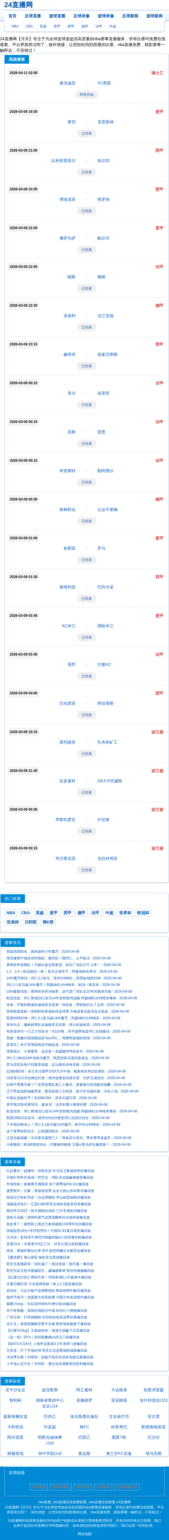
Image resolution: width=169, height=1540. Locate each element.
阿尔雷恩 (15, 1437)
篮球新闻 (154, 16)
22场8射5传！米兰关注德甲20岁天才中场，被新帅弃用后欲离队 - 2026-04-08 (66, 1071)
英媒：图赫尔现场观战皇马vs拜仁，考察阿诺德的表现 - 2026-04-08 (58, 1038)
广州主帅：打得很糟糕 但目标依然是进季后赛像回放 (46, 1317)
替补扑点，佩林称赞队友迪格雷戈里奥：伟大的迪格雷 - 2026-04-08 (58, 1025)
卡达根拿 (119, 1390)
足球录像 (81, 16)
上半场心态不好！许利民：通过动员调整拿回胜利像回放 (49, 1364)
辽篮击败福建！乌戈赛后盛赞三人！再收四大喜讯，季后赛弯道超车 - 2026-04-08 (69, 1138)
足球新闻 (130, 16)
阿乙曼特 (84, 1390)
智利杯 (15, 1400)
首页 (12, 16)
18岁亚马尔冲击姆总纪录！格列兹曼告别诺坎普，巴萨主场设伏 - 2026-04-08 (65, 1078)
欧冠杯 (143, 912)
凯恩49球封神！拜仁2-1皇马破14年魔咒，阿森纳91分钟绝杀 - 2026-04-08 (63, 1018)
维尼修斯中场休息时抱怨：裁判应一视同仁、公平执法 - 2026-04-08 (58, 958)
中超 (112, 26)
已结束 (86, 133)
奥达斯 (84, 1453)
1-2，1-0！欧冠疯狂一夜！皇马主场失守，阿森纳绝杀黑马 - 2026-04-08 (61, 971)
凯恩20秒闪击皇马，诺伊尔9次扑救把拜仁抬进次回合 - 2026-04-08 (58, 1118)
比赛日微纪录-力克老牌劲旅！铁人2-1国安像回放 (44, 1284)
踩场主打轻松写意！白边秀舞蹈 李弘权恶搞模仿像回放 (48, 1197)
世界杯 (125, 912)
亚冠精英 (119, 1400)
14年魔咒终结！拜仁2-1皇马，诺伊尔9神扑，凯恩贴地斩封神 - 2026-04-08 (63, 978)
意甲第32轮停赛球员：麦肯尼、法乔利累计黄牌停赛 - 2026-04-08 (57, 1105)
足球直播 (33, 16)
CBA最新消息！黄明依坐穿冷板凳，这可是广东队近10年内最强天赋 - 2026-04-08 (69, 991)
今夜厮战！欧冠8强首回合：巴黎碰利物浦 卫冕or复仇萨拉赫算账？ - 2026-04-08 (68, 1144)
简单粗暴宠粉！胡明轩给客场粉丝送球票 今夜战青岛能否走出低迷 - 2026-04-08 (67, 1011)
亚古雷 (154, 1416)
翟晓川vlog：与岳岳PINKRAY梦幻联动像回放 (41, 1304)
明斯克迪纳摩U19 (50, 1440)
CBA (29, 26)
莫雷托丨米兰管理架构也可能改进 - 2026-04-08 (42, 1045)
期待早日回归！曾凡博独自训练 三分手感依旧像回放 (46, 1211)
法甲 (98, 26)
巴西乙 (84, 1437)
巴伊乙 (50, 1416)
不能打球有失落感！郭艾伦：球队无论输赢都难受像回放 (49, 1177)
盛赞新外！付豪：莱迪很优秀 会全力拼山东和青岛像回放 (50, 1191)
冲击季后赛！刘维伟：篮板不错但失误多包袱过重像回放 (49, 1357)
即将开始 (87, 95)
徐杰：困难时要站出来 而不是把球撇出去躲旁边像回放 (48, 1251)
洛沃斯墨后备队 (84, 1416)
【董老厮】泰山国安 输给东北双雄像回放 (38, 1257)
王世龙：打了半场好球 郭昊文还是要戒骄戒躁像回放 (46, 1350)
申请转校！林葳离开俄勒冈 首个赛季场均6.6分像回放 (47, 1184)
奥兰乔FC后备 (119, 1453)
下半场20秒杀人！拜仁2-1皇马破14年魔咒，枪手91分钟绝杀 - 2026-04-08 (63, 1125)
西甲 (71, 26)
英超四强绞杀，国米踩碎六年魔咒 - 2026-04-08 (42, 952)
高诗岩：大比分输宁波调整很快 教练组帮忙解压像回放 (48, 1291)
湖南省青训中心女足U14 (50, 1403)
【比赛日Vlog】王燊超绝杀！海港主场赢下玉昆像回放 (48, 1331)
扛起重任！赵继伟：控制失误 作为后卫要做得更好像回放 (50, 1171)
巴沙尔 (154, 1437)
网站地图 (85, 1534)
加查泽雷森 (153, 1390)
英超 (43, 26)
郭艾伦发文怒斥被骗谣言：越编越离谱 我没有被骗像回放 (50, 1271)
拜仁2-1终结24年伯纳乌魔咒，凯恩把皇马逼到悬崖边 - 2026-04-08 (57, 1058)
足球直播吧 (61, 1487)
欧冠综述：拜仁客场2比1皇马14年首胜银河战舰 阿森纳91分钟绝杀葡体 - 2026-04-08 (71, 998)
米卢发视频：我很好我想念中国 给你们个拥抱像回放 (46, 1311)
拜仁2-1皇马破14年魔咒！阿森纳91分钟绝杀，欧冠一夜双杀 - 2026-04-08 (63, 985)
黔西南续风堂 (153, 1427)
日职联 (31, 922)
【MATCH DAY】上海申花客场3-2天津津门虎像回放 (46, 1344)
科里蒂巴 (119, 1427)
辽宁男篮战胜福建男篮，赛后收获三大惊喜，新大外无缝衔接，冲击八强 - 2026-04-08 (72, 1091)
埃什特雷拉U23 (154, 1400)
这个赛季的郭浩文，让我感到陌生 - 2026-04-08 (42, 1131)
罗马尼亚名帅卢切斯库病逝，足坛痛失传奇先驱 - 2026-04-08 (53, 1065)
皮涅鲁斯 (50, 1390)
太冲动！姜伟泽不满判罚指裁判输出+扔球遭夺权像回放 (49, 1237)
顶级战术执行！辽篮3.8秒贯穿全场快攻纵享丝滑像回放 (48, 1204)
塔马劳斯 (154, 1453)
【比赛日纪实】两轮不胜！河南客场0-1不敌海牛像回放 (48, 1277)
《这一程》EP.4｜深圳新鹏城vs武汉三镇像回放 (42, 1337)
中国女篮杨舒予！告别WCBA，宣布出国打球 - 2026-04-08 (51, 1098)
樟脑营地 (15, 1453)
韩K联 (48, 922)
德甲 (84, 26)
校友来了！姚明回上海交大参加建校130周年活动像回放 (49, 1224)
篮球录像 (106, 16)
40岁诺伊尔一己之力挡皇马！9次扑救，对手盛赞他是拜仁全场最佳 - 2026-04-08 (68, 1031)
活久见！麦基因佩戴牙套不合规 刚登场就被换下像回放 (48, 1324)
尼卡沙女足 (15, 1390)
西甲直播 (83, 1487)
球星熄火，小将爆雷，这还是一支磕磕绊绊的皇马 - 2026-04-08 (55, 1051)
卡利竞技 (15, 1427)
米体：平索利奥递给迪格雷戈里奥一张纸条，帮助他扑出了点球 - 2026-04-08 (65, 1005)
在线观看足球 (127, 1487)
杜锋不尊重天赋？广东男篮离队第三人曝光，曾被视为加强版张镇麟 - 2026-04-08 (69, 1085)
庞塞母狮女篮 (15, 1416)
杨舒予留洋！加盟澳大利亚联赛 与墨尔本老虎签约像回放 (50, 1297)
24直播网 (18, 5)
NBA (15, 26)
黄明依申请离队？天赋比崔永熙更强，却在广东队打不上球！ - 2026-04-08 (63, 965)
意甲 (57, 26)
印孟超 (50, 1427)
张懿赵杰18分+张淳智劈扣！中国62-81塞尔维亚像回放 (48, 1231)
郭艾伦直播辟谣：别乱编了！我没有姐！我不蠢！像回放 (49, 1264)
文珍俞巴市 (119, 1416)
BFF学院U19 (49, 1453)
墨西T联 (119, 1437)
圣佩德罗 (84, 1400)
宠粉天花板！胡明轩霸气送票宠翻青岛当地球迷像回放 (48, 1217)
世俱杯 (13, 922)
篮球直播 (57, 16)
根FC (84, 1427)
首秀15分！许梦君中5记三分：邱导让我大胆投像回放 (47, 1244)
